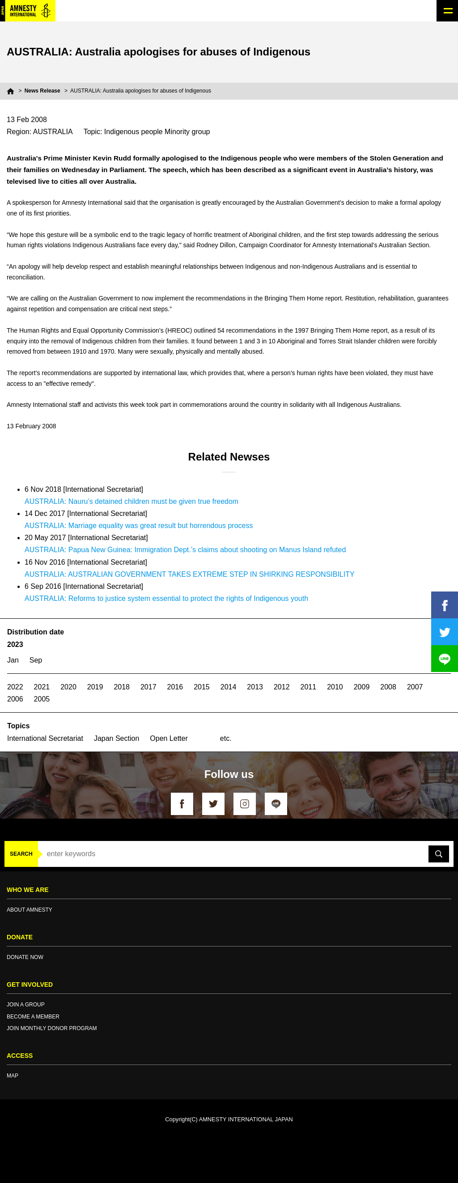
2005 (42, 699)
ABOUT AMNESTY (29, 910)
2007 (415, 687)
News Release (42, 91)
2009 (362, 687)
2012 (282, 687)
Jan (13, 660)
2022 (15, 687)
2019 (95, 687)
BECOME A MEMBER (33, 1017)
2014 (229, 687)
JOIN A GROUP (26, 1004)
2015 (202, 687)
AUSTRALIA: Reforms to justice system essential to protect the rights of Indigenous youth (166, 598)
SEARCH (21, 854)
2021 (42, 687)
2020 (68, 687)
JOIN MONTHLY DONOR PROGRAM (52, 1028)
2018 (122, 687)
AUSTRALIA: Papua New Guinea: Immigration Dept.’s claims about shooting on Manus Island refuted (185, 549)
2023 (15, 644)
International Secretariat (45, 738)
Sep (36, 660)
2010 (335, 687)
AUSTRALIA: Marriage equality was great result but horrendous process (139, 525)
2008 (388, 687)
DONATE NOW (25, 957)
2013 (255, 687)
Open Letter (169, 738)
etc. (226, 738)
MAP (12, 1076)
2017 (148, 687)
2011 (309, 687)
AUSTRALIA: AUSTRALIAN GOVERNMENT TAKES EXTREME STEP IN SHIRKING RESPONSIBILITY (190, 574)
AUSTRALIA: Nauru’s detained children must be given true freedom (131, 501)
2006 (15, 699)
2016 (175, 687)
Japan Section (116, 738)
